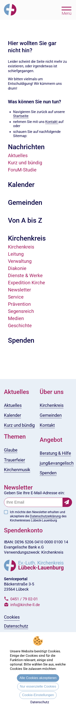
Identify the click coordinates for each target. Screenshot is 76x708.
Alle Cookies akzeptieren (38, 678)
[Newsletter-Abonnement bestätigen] (67, 502)
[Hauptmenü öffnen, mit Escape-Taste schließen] (66, 10)
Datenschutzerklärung (45, 516)
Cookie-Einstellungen (38, 695)
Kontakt (51, 122)
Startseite (21, 116)
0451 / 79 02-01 (24, 599)
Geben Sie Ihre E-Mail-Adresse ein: (34, 492)
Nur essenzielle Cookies (38, 686)
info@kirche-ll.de (25, 604)
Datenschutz (39, 702)
